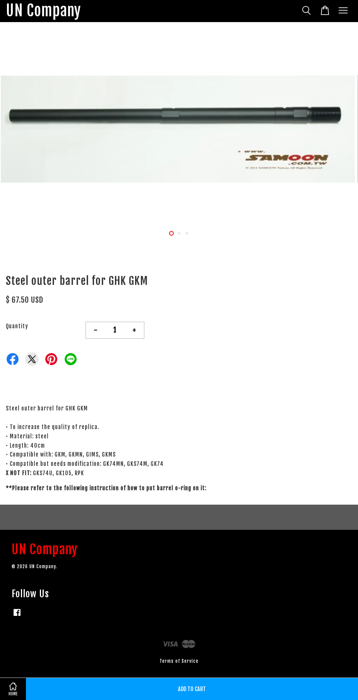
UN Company (43, 11)
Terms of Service (179, 661)
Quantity (17, 326)
